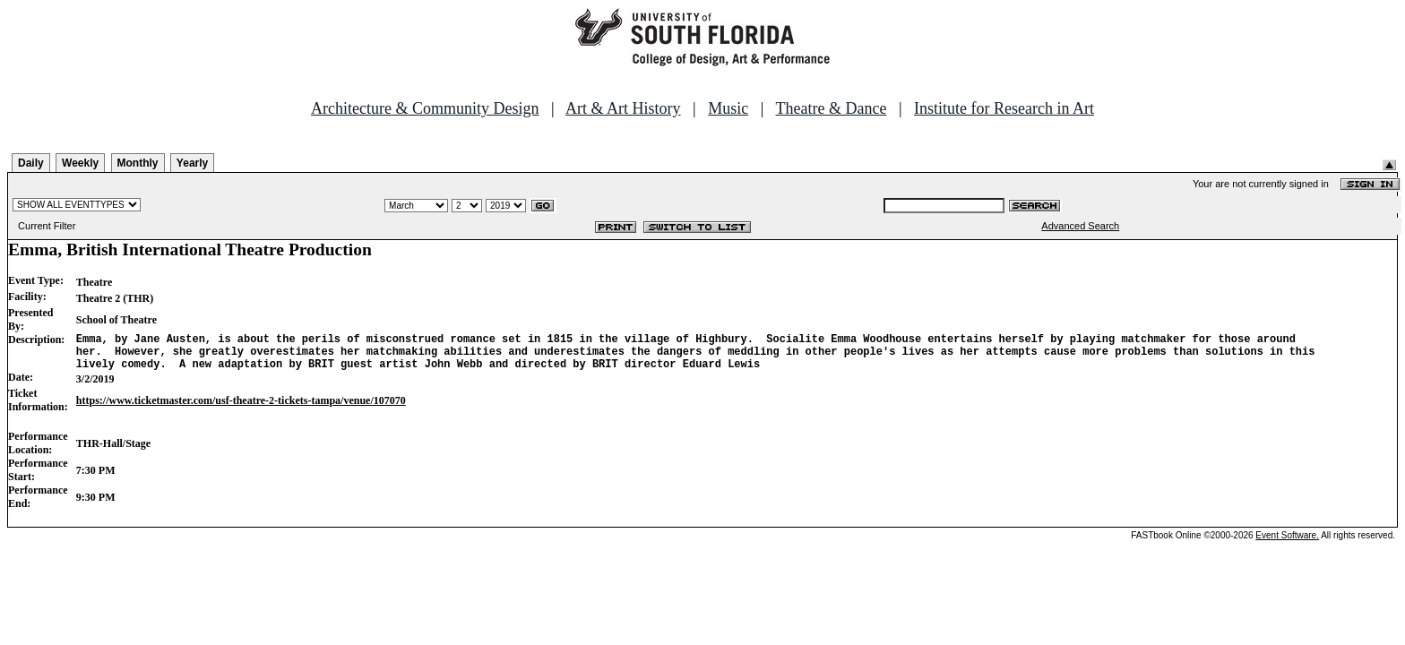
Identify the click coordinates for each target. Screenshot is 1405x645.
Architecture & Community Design (425, 108)
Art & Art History (623, 108)
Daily (31, 163)
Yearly (192, 163)
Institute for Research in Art (1004, 108)
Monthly (138, 163)
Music (728, 108)
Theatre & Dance (830, 108)
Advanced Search (1080, 225)
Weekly (80, 163)
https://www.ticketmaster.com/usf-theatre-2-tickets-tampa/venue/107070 (241, 408)
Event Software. (1287, 543)
